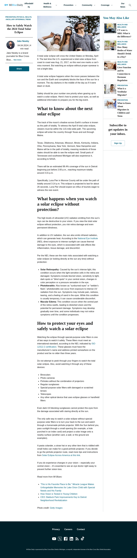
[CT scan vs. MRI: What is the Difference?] (110, 28)
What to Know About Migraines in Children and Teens (124, 109)
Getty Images (56, 508)
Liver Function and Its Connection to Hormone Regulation (124, 73)
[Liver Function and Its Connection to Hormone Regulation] (110, 65)
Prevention (70, 5)
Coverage (107, 5)
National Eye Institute (88, 238)
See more (17, 60)
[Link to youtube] (54, 539)
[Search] (130, 5)
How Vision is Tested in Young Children (58, 494)
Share (19, 68)
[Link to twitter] (60, 539)
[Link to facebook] (65, 539)
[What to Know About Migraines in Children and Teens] (110, 104)
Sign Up (118, 143)
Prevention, (10, 17)
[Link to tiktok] (83, 539)
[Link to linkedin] (71, 539)
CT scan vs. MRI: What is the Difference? (124, 33)
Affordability (28, 5)
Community (88, 5)
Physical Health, (24, 17)
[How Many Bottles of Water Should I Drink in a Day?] (110, 45)
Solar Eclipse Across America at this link (61, 455)
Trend (28, 19)
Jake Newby (23, 41)
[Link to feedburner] (77, 539)
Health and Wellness (122, 26)
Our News (122, 5)
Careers (68, 529)
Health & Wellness (49, 5)
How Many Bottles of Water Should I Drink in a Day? (124, 52)
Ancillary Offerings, (15, 19)
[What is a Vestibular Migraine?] (110, 89)
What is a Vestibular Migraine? (122, 91)
